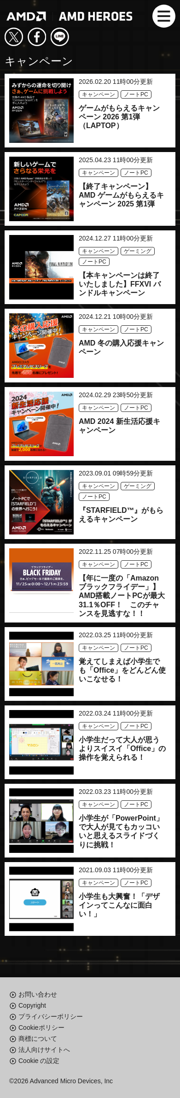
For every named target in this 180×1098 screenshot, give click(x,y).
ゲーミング (137, 251)
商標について (37, 1038)
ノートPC (136, 94)
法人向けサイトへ (44, 1049)
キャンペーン (98, 94)
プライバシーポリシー (50, 1016)
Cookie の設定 (38, 1060)
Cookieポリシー (41, 1027)
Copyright (32, 1005)
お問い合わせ (37, 994)
